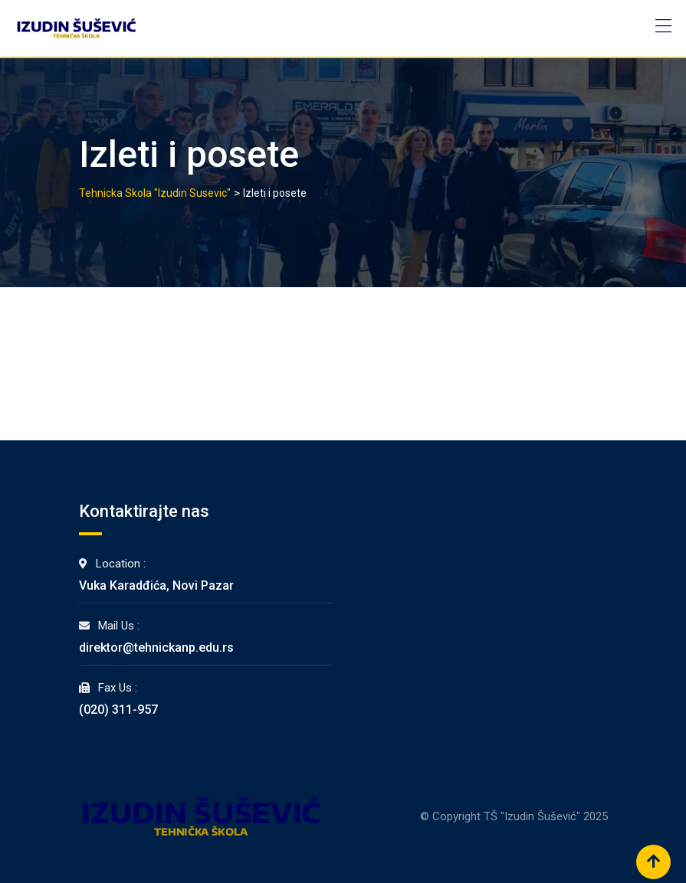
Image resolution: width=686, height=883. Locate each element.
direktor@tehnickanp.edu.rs (156, 647)
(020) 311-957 (118, 709)
